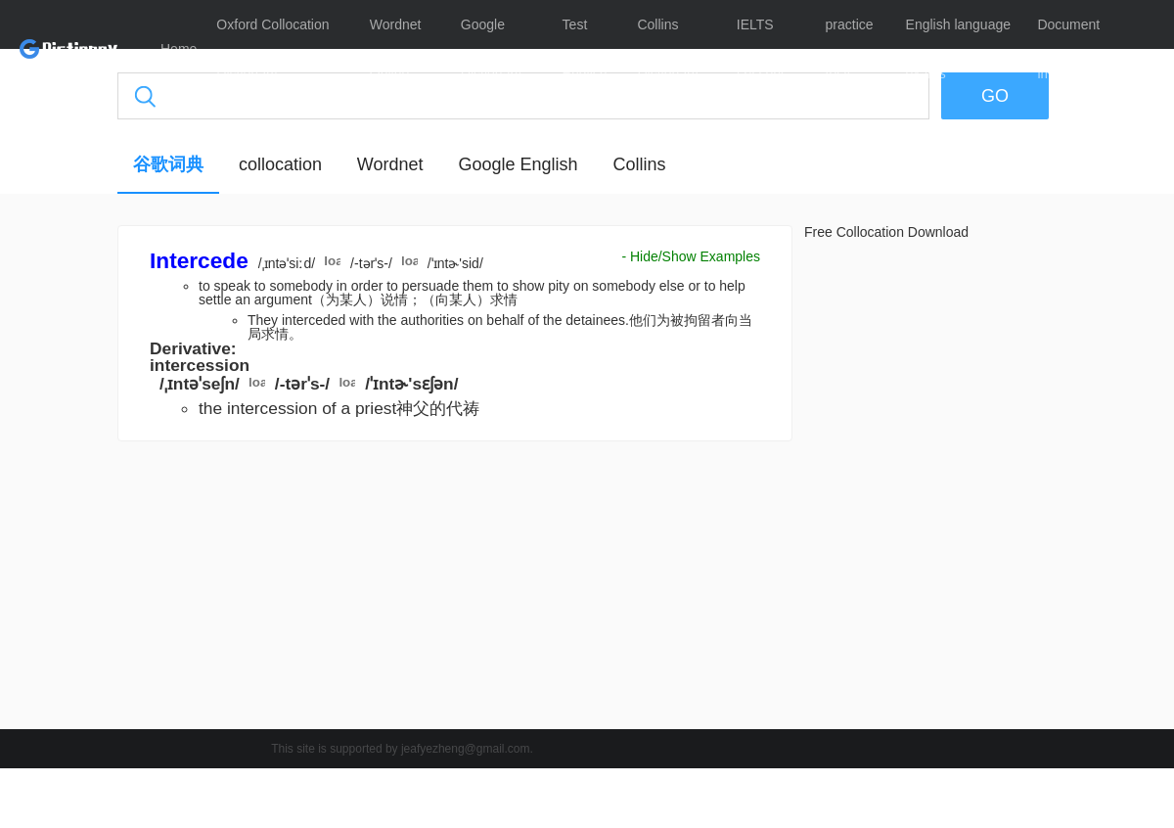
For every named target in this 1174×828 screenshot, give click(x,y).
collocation (280, 164)
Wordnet (390, 164)
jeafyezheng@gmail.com (465, 749)
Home (178, 49)
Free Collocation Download (886, 232)
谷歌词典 (168, 164)
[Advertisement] (454, 590)
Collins (638, 164)
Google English (517, 164)
